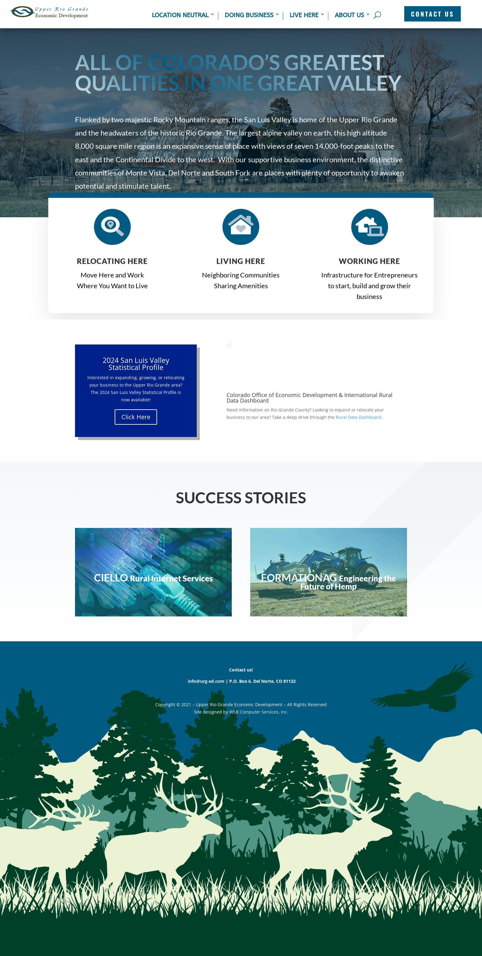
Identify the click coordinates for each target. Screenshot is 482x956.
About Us (349, 15)
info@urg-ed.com (206, 681)
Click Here (135, 417)
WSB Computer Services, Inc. (258, 712)
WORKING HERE (369, 264)
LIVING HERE (240, 264)
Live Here (304, 15)
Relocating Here (112, 264)
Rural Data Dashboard (358, 417)
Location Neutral (180, 15)
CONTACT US (432, 13)
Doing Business (249, 15)
